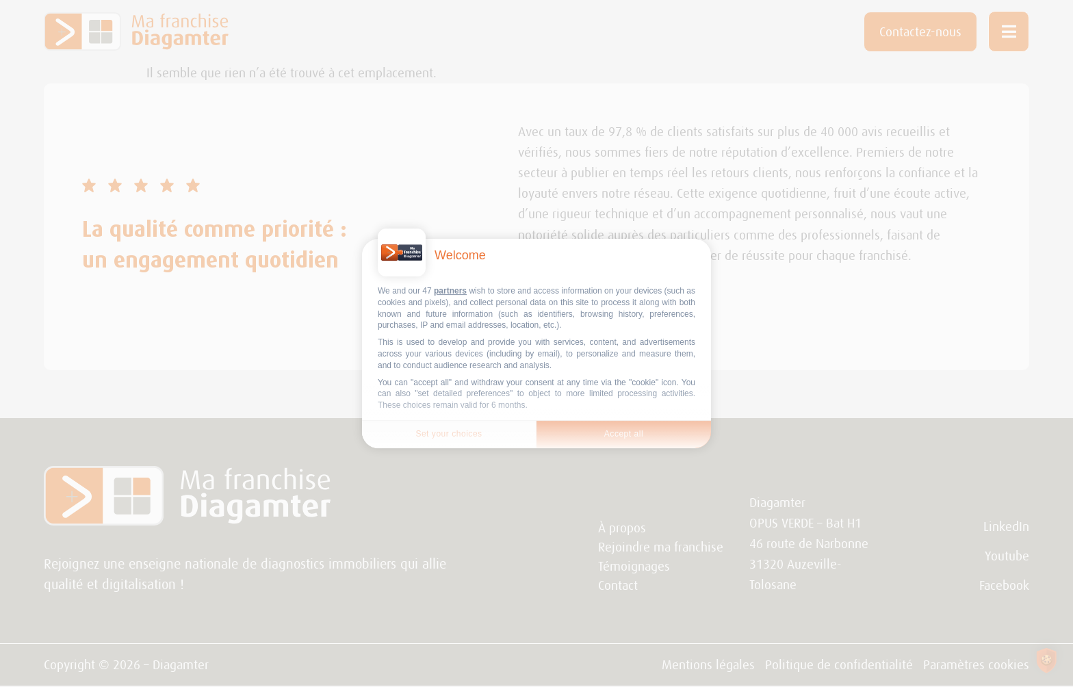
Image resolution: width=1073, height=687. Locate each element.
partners (450, 291)
